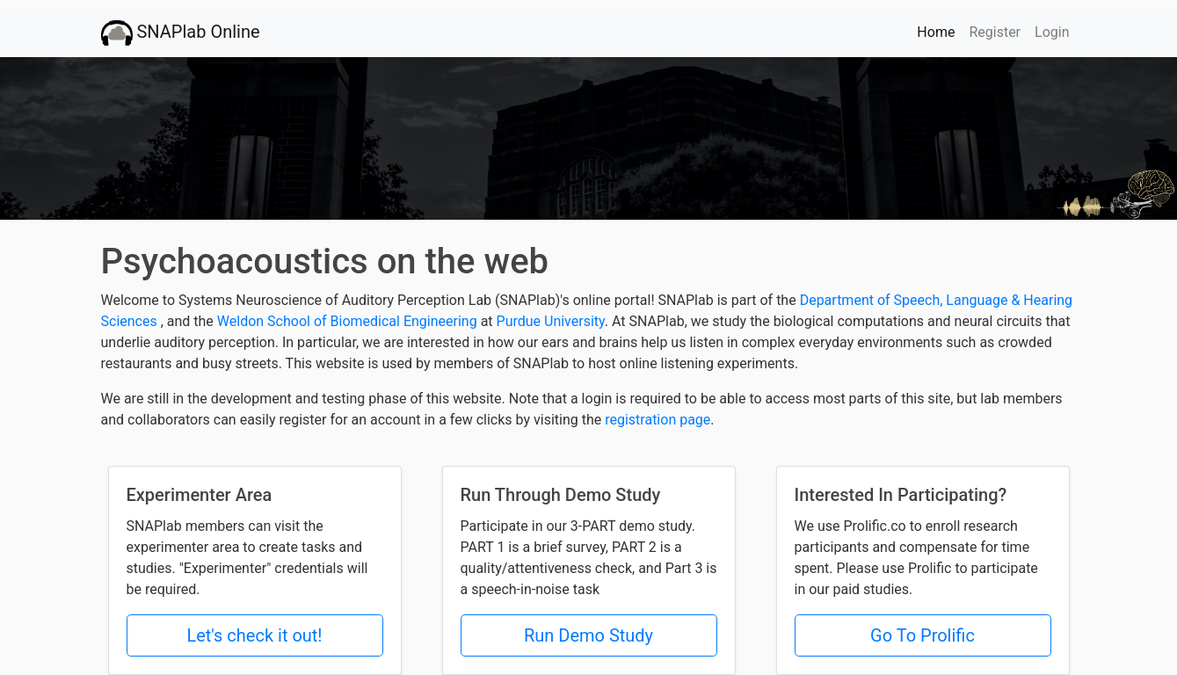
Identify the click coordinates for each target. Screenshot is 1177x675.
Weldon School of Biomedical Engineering (349, 321)
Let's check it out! (254, 635)
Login (1052, 32)
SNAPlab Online (180, 33)
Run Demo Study (588, 635)
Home (939, 30)
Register (995, 32)
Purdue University (551, 321)
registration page (657, 419)
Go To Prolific (922, 635)
